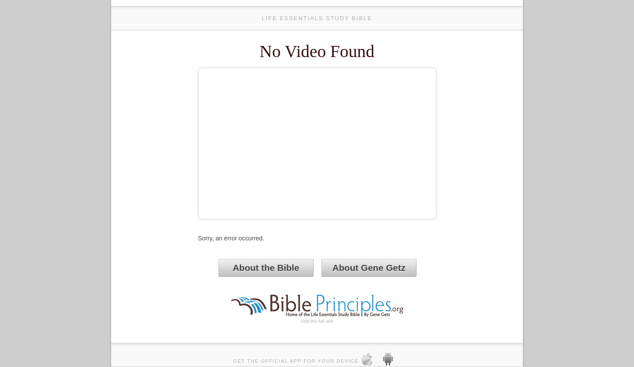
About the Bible (265, 268)
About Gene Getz (368, 268)
